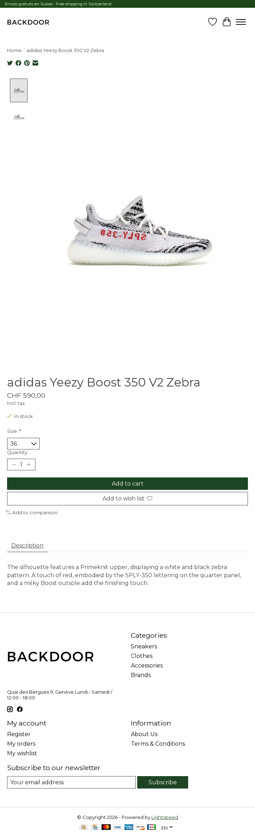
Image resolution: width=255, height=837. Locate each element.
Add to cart (128, 484)
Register (19, 734)
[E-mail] (71, 782)
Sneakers (144, 646)
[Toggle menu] (241, 22)
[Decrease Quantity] (13, 464)
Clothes (141, 656)
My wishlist (22, 753)
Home (14, 50)
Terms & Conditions (158, 743)
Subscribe (163, 782)
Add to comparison (32, 512)
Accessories (147, 665)
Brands (141, 675)
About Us (144, 734)
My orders (21, 743)
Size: (14, 431)
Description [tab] (27, 546)
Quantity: (17, 452)
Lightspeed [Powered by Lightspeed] (164, 817)
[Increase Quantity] (28, 464)
